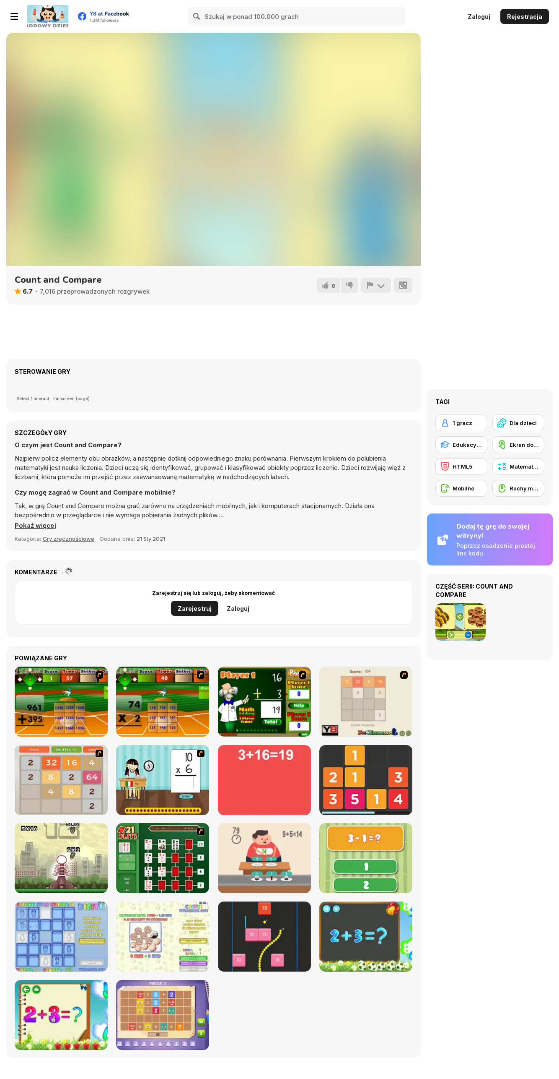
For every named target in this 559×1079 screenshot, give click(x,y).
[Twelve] (365, 780)
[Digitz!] (61, 937)
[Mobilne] (461, 488)
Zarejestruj (195, 608)
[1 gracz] (461, 422)
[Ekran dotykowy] (518, 444)
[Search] (197, 16)
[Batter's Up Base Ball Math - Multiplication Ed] (162, 702)
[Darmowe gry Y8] (48, 16)
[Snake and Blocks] (264, 937)
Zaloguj (479, 16)
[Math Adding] (264, 702)
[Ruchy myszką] (518, 488)
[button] (35, 525)
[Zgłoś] (376, 285)
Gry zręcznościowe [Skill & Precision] (68, 538)
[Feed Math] (264, 858)
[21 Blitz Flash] (162, 858)
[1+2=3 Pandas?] (365, 858)
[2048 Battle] (61, 780)
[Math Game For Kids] (365, 937)
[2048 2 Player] (365, 702)
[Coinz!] (162, 937)
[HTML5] (461, 466)
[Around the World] (162, 780)
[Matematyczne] (518, 466)
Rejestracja (524, 16)
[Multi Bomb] (61, 858)
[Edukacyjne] (461, 444)
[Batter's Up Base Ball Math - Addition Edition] (61, 702)
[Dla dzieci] (518, 422)
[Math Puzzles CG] (162, 1015)
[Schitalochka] (61, 1015)
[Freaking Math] (264, 780)
